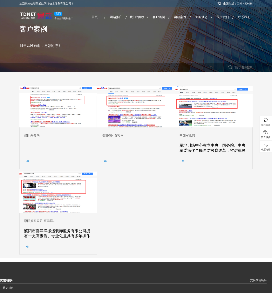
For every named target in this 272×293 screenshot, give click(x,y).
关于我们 (223, 17)
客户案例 (159, 17)
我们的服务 (137, 17)
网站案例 (180, 17)
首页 (95, 17)
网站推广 (116, 17)
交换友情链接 (258, 280)
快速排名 (8, 287)
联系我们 (244, 17)
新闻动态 (201, 17)
